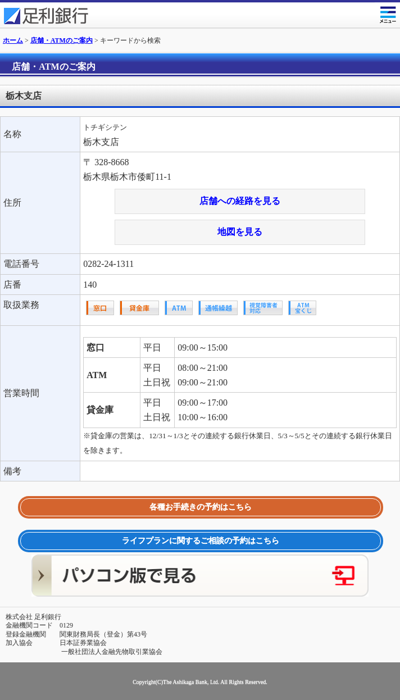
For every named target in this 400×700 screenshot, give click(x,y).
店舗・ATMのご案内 (61, 40)
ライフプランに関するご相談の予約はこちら (200, 541)
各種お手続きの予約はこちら (200, 507)
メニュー (387, 12)
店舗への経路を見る (239, 201)
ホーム (13, 40)
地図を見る (239, 232)
